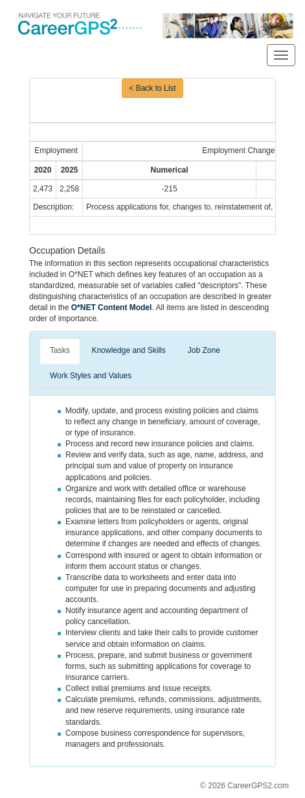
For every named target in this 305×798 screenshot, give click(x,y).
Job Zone (204, 350)
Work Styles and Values (90, 375)
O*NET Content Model (111, 307)
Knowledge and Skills (129, 350)
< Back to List (152, 88)
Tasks (60, 350)
